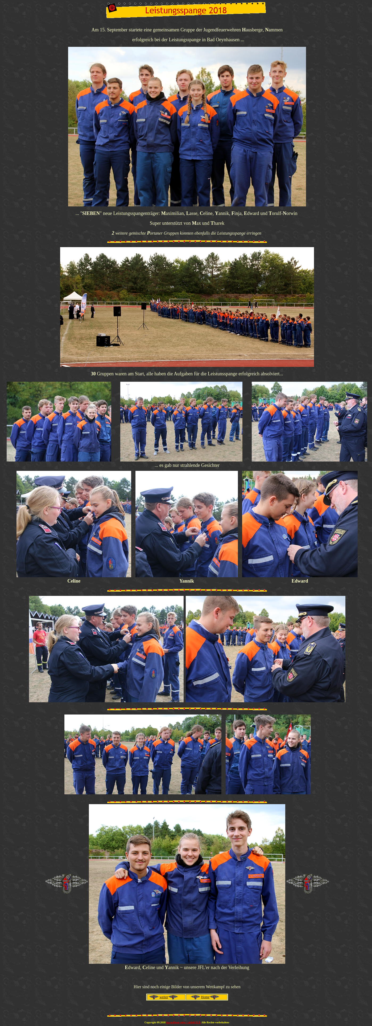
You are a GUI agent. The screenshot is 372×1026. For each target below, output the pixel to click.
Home (205, 997)
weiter (163, 997)
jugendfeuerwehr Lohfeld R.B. (183, 1022)
